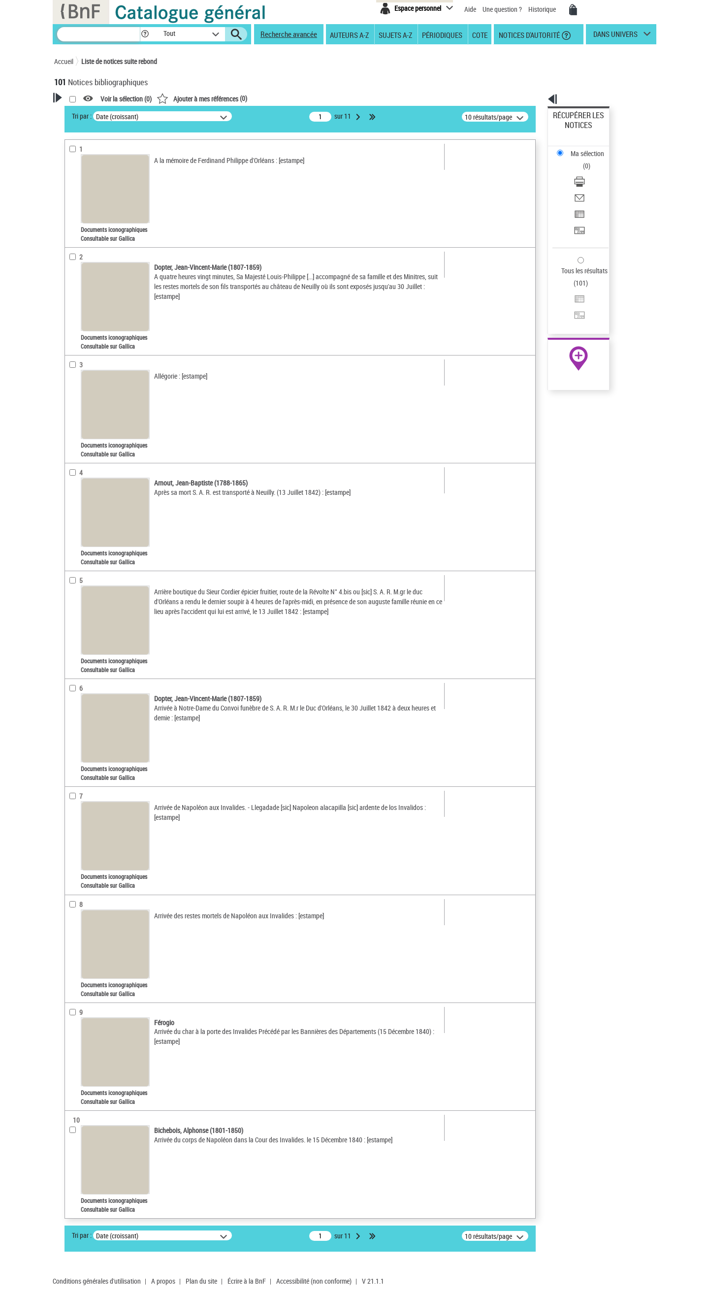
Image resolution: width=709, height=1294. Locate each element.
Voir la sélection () (252, 98)
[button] (144, 34)
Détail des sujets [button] (89, 368)
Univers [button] (75, 474)
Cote (479, 34)
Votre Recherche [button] (94, 114)
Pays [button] (71, 507)
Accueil (63, 61)
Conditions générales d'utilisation (97, 1281)
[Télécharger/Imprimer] (592, 148)
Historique (542, 9)
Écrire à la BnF (246, 1281)
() (328, 98)
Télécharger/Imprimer (583, 148)
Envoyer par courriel (581, 159)
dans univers (615, 36)
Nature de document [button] (95, 225)
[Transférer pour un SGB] (592, 184)
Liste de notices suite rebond (119, 61)
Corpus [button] (75, 490)
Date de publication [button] (93, 319)
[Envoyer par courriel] (592, 160)
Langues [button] (77, 302)
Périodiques (442, 34)
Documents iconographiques (110, 240)
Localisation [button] (82, 270)
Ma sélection (571, 130)
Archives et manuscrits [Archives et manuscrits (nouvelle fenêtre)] (570, 301)
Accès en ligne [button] (86, 208)
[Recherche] (98, 34)
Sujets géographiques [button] (97, 352)
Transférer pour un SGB (586, 183)
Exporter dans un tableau (588, 171)
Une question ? (502, 9)
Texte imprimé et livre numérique (111, 255)
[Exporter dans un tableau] (592, 172)
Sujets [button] (74, 335)
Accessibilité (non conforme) (314, 1281)
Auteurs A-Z (349, 34)
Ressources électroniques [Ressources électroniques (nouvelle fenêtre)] (573, 312)
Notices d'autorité (528, 34)
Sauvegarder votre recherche (116, 172)
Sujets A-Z (395, 34)
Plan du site (201, 1281)
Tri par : (208, 116)
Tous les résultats (578, 210)
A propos (163, 1281)
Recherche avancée (288, 34)
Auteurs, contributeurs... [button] (101, 286)
